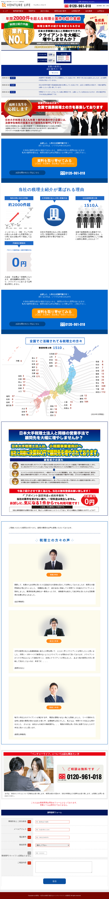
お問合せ (100, 11)
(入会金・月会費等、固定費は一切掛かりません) (54, 161)
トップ (5, 11)
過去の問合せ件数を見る (63, 61)
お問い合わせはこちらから (86, 1)
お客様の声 (76, 11)
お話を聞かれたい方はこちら (27, 173)
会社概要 (88, 11)
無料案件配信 (18, 11)
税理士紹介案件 (60, 11)
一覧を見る (54, 73)
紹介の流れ (45, 11)
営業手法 (31, 11)
